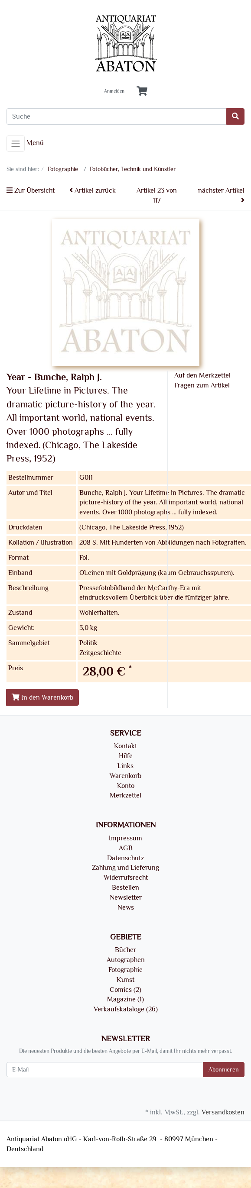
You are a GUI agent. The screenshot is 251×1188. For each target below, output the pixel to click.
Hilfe (126, 756)
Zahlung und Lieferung (125, 868)
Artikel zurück (92, 190)
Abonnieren (224, 1069)
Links (125, 766)
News (125, 907)
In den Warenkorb (42, 697)
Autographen (126, 960)
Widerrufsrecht (126, 877)
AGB (126, 848)
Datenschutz (125, 858)
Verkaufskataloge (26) (126, 1009)
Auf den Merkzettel (202, 375)
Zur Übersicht (31, 190)
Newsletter (126, 897)
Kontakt (125, 746)
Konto (125, 786)
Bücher (125, 950)
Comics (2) (125, 990)
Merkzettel (125, 795)
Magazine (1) (125, 999)
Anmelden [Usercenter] (114, 91)
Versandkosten (223, 1112)
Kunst (125, 980)
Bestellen (125, 887)
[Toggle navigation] (16, 144)
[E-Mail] (105, 1069)
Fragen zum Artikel (202, 385)
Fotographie (125, 970)
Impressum (125, 838)
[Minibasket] (142, 92)
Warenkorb (125, 776)
